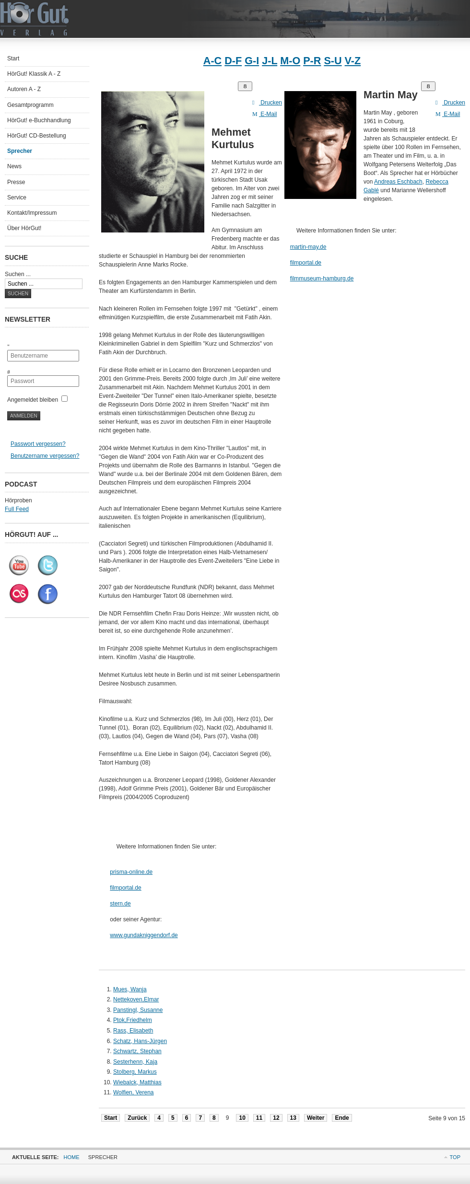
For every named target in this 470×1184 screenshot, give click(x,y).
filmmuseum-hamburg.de (322, 278)
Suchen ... (18, 274)
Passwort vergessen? (38, 444)
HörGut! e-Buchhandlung (39, 120)
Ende (342, 1117)
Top (455, 1157)
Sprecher (19, 151)
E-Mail (264, 114)
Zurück (137, 1117)
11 (259, 1117)
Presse (16, 182)
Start (110, 1117)
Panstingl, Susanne (138, 1010)
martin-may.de (308, 247)
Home (72, 1157)
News (14, 166)
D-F (233, 61)
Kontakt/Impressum (32, 212)
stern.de (120, 903)
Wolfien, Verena (133, 1092)
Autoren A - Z (24, 89)
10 (242, 1117)
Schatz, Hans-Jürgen (140, 1041)
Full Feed (17, 509)
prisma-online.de (131, 872)
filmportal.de (125, 887)
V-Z (353, 61)
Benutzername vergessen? (45, 456)
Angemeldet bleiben (32, 399)
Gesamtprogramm (30, 105)
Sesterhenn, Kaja (135, 1061)
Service (16, 197)
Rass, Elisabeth (133, 1030)
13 (293, 1117)
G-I (252, 61)
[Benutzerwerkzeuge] (245, 86)
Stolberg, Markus (135, 1071)
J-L (269, 61)
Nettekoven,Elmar (136, 999)
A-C (212, 61)
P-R (312, 61)
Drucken (267, 102)
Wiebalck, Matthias (137, 1082)
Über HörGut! (24, 228)
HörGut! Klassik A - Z (33, 73)
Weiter (315, 1117)
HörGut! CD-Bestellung (36, 135)
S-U (332, 61)
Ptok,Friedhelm (132, 1020)
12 (276, 1117)
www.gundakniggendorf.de (143, 935)
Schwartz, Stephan (137, 1051)
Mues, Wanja (130, 989)
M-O (290, 61)
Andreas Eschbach (398, 181)
